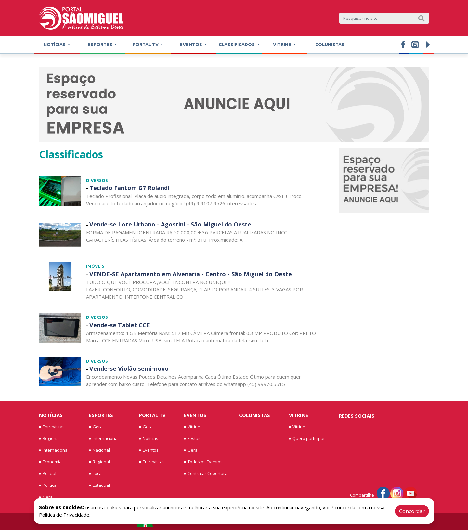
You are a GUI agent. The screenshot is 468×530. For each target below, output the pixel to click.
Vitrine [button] (282, 44)
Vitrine (192, 427)
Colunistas (329, 44)
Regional (49, 439)
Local (96, 474)
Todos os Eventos (203, 462)
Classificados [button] (237, 44)
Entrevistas (52, 427)
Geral (46, 497)
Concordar (412, 511)
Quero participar (307, 439)
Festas (192, 439)
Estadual (99, 485)
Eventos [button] (191, 44)
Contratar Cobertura (206, 474)
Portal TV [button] (146, 44)
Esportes (101, 415)
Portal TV (152, 415)
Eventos (149, 450)
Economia (50, 462)
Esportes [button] (100, 44)
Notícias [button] (55, 44)
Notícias (51, 415)
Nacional (99, 450)
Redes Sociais (356, 415)
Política (48, 485)
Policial (47, 474)
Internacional (54, 450)
